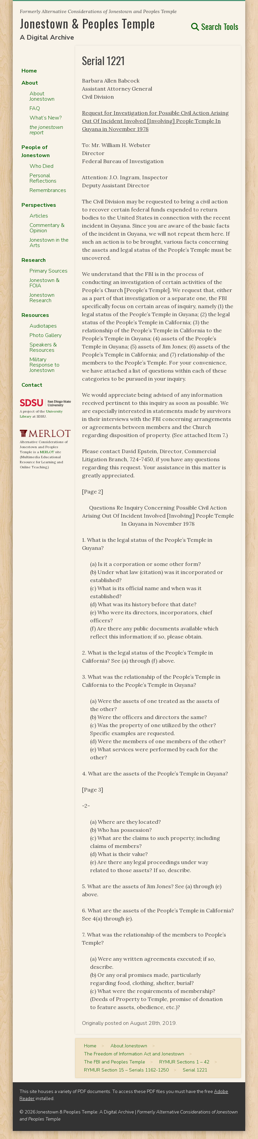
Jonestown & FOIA (44, 283)
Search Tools (214, 26)
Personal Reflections (43, 178)
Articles (39, 216)
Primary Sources (49, 271)
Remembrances (48, 190)
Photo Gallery (45, 335)
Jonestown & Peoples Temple (87, 23)
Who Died (41, 166)
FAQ (35, 108)
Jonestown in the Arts (49, 242)
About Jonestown (42, 96)
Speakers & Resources (43, 347)
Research (34, 260)
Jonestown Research (42, 297)
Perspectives (39, 205)
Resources (35, 315)
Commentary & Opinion (47, 228)
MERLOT (47, 452)
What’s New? (45, 118)
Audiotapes (43, 326)
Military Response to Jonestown (44, 365)
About (30, 83)
